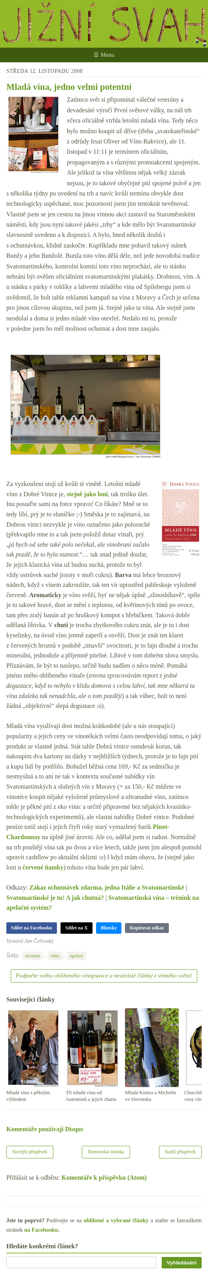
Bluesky (109, 928)
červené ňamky (43, 867)
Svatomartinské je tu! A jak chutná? (55, 897)
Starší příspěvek (180, 1151)
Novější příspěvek (29, 1151)
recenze (32, 956)
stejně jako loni (87, 494)
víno (55, 956)
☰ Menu (104, 55)
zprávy (76, 956)
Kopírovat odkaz (147, 928)
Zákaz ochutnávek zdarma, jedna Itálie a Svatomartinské (106, 887)
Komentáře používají (44, 1129)
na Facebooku (41, 1230)
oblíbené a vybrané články (116, 1220)
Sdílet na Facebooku (31, 928)
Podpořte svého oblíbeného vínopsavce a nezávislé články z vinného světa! (104, 975)
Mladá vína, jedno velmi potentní (69, 87)
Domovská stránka (106, 1151)
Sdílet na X (76, 928)
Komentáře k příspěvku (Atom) (104, 1177)
